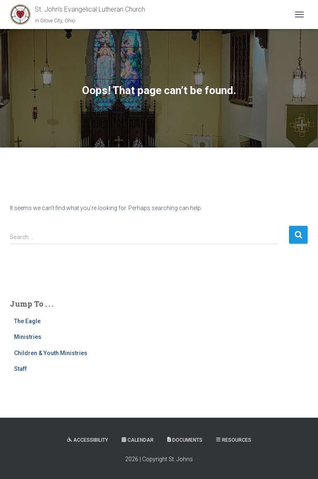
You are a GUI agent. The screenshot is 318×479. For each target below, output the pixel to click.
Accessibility (87, 440)
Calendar (138, 440)
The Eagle (27, 321)
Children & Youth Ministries (50, 353)
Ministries (27, 337)
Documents (184, 440)
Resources (233, 440)
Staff (20, 368)
